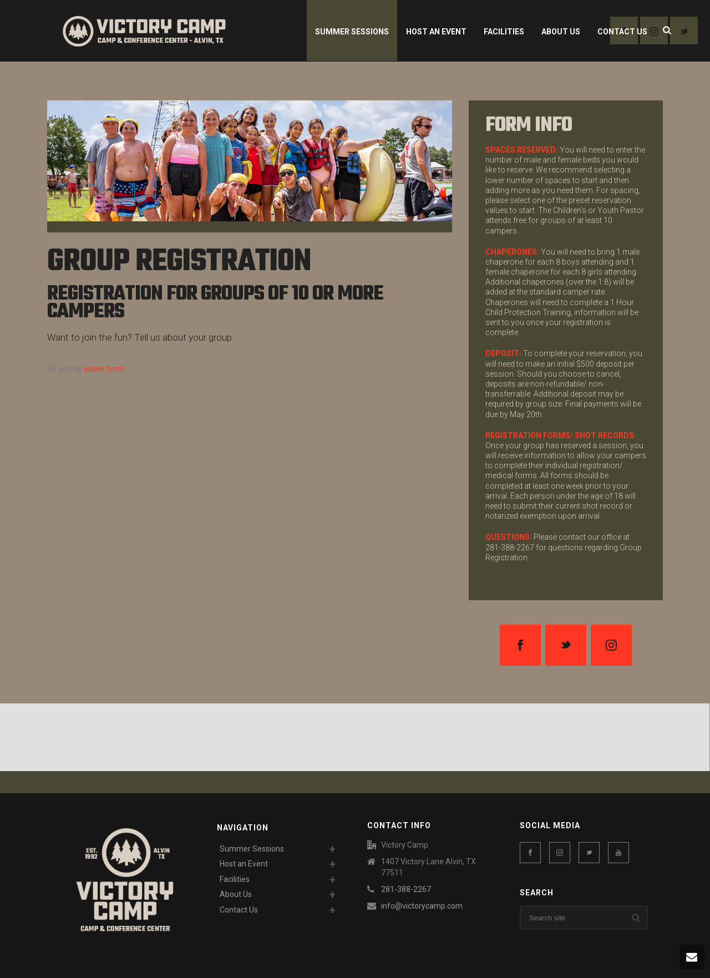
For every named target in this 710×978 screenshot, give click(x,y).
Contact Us (622, 31)
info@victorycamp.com (422, 905)
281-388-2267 (406, 889)
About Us (560, 31)
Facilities (504, 31)
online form (104, 368)
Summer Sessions (352, 31)
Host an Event (436, 31)
